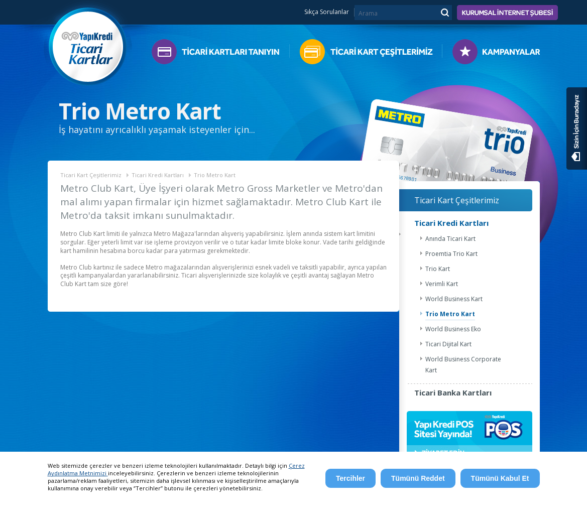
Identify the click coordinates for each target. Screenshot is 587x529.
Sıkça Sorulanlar (326, 12)
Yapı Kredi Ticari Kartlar (88, 44)
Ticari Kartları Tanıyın (220, 54)
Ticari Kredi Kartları (158, 175)
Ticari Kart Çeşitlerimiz (365, 54)
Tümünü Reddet (418, 478)
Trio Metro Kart (215, 175)
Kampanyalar (491, 54)
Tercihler (350, 478)
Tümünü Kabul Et (500, 478)
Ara (444, 12)
